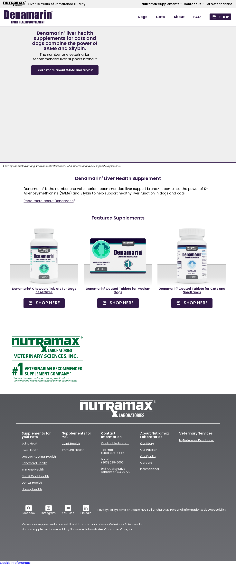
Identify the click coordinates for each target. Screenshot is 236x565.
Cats (160, 16)
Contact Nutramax (115, 443)
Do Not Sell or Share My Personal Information (168, 510)
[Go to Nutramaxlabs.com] (118, 408)
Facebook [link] (28, 513)
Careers (146, 462)
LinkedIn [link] (85, 513)
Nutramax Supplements (162, 4)
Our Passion (148, 450)
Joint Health (30, 443)
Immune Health (33, 470)
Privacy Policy (107, 510)
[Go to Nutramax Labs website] (14, 4)
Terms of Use (126, 510)
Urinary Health (32, 489)
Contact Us (194, 4)
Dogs (142, 16)
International (149, 469)
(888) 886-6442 (112, 453)
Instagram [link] (49, 513)
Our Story (147, 443)
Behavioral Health (34, 463)
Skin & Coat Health (35, 476)
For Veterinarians (219, 4)
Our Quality (148, 456)
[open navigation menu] (28, 16)
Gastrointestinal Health (39, 456)
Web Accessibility (213, 510)
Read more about (49, 201)
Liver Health (30, 450)
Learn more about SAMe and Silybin (64, 70)
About (179, 16)
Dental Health (32, 482)
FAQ (197, 16)
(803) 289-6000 (112, 462)
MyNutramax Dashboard (196, 440)
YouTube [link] (68, 513)
